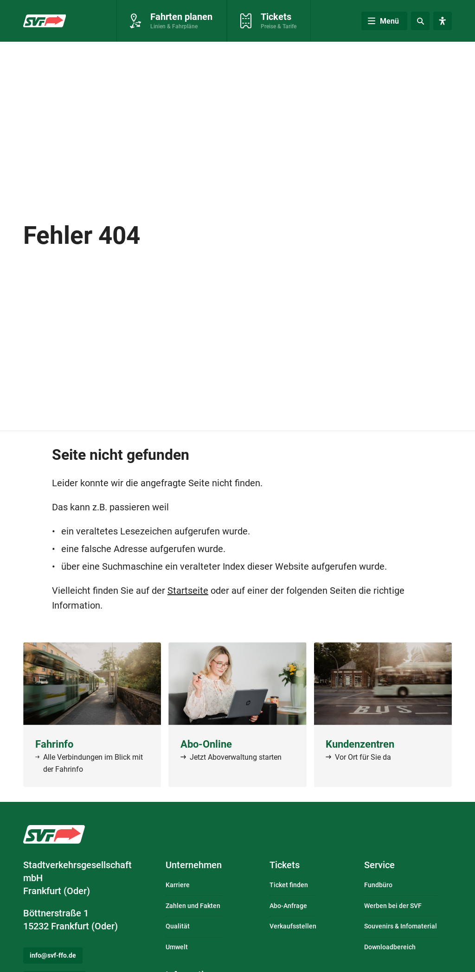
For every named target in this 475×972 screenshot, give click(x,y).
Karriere (178, 885)
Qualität (178, 926)
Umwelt (177, 947)
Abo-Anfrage (288, 905)
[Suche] (420, 21)
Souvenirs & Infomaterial (400, 926)
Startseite (187, 590)
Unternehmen (194, 864)
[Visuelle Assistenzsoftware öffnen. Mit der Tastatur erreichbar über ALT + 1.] (442, 21)
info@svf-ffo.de (53, 955)
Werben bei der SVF (393, 905)
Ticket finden (289, 885)
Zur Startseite (43, 21)
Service (379, 864)
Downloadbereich (390, 947)
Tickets (285, 864)
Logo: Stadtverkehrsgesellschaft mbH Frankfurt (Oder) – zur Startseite (54, 834)
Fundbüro (378, 885)
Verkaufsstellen (293, 926)
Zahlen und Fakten (193, 905)
